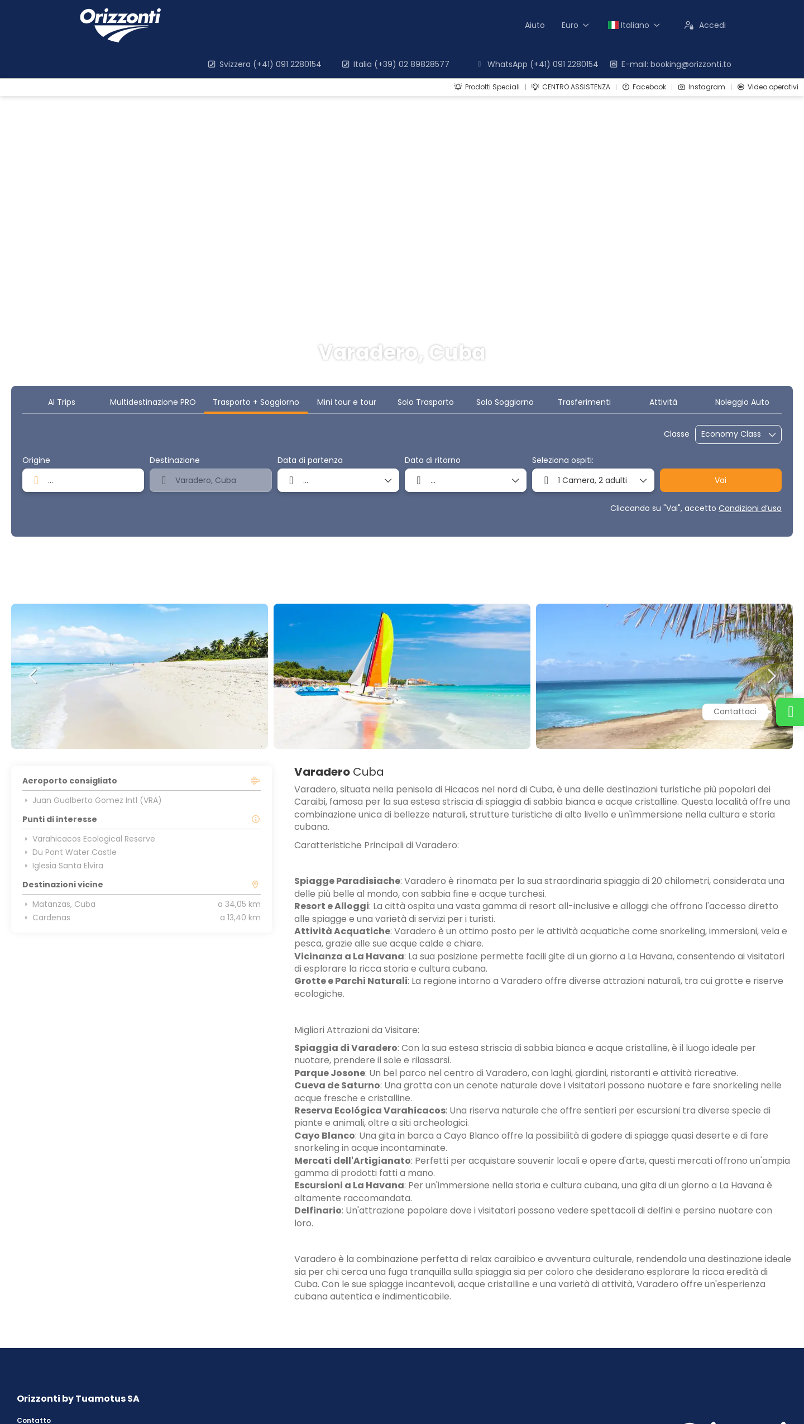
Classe (677, 434)
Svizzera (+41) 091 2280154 (264, 64)
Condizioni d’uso (750, 508)
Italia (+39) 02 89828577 (395, 64)
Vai (720, 480)
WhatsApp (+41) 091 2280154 (537, 64)
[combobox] (83, 480)
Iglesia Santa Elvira (62, 865)
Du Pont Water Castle (69, 852)
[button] (33, 676)
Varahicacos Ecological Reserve (88, 839)
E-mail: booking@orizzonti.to (670, 64)
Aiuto (535, 25)
